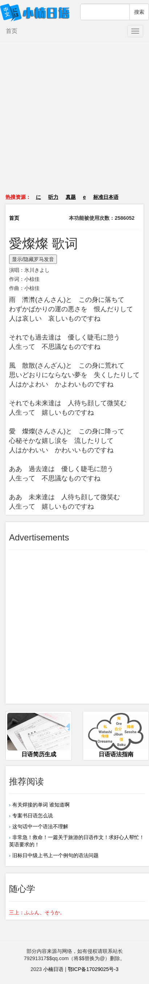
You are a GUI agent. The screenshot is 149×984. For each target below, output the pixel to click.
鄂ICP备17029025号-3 (93, 969)
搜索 (139, 12)
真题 (71, 197)
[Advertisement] (74, 121)
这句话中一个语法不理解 (40, 826)
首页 (11, 31)
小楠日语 (53, 969)
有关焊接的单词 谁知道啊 (41, 805)
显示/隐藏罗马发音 (33, 259)
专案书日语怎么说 (32, 815)
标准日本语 (106, 197)
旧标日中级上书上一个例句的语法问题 (55, 855)
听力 (53, 197)
